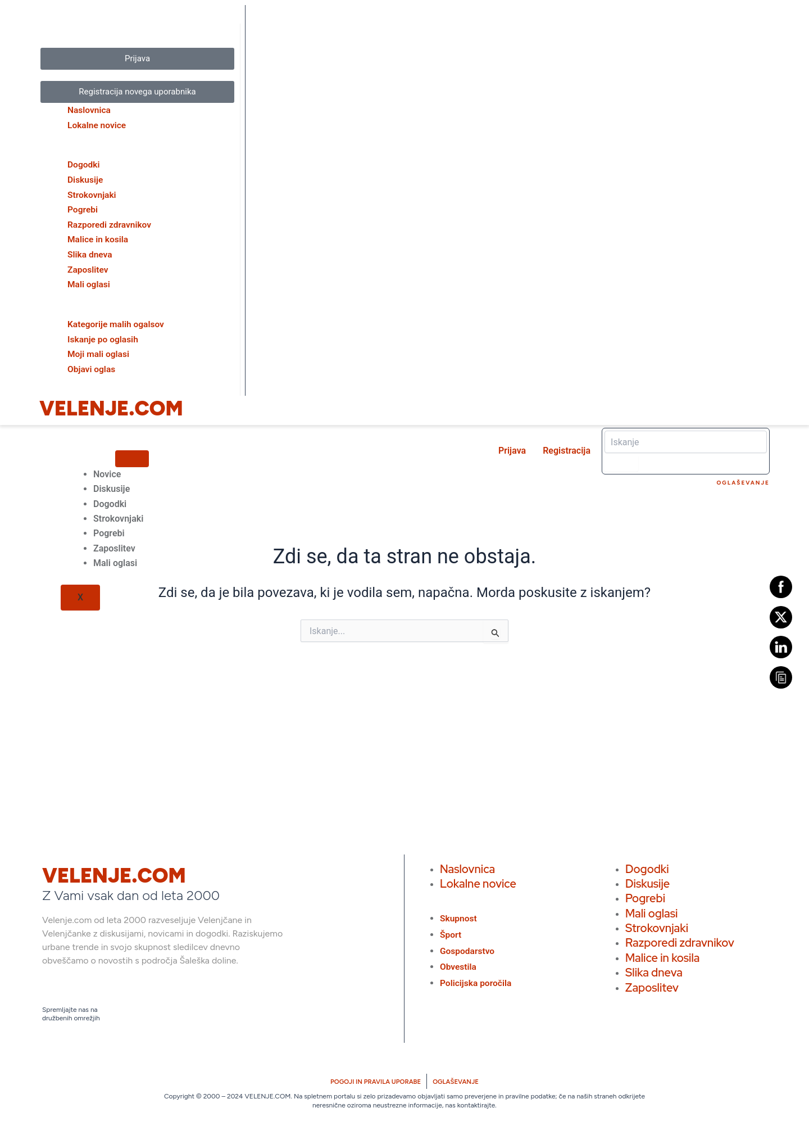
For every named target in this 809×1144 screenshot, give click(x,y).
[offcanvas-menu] (39, 15)
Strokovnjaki (118, 517)
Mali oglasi (115, 561)
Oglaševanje (743, 481)
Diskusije (111, 487)
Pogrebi (109, 531)
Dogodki (109, 501)
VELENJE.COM (111, 407)
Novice (107, 472)
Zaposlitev (114, 546)
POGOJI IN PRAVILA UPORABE (374, 1080)
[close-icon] (39, 34)
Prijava (512, 449)
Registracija (566, 449)
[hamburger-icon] (132, 456)
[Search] (621, 461)
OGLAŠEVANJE (458, 1080)
